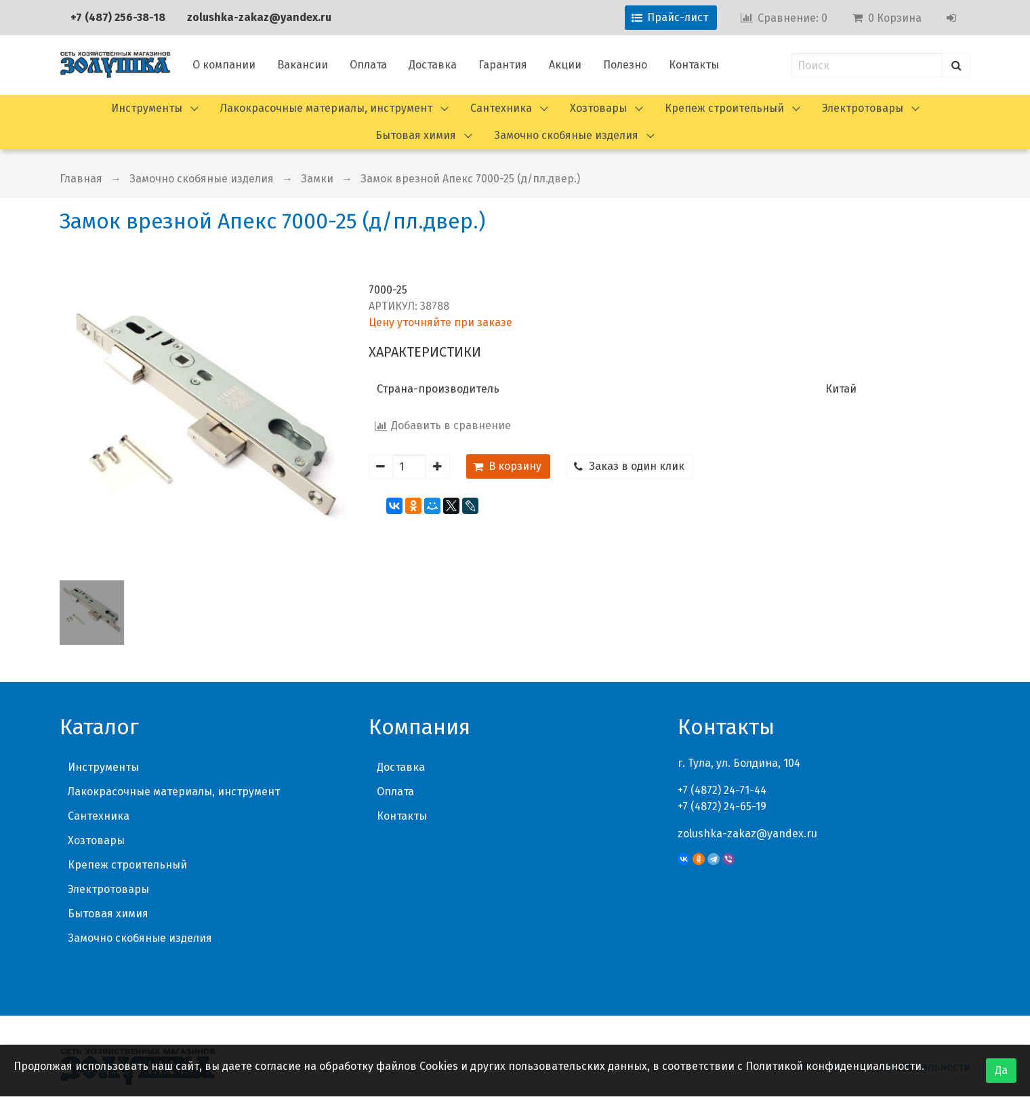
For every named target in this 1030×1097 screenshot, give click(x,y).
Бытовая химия (415, 135)
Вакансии (302, 64)
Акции (565, 64)
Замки (317, 178)
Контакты (694, 64)
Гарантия (502, 64)
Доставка (433, 64)
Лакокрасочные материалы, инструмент (326, 108)
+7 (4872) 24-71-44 (722, 790)
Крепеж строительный (724, 108)
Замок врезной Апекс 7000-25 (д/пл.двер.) (470, 178)
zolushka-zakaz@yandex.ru (259, 17)
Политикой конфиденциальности (833, 1066)
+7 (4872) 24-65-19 (722, 806)
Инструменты (146, 108)
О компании (223, 64)
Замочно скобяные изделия (566, 135)
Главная (81, 178)
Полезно (625, 64)
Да (1001, 1070)
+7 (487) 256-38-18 (117, 17)
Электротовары (862, 108)
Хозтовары (598, 108)
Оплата (368, 64)
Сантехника (501, 108)
